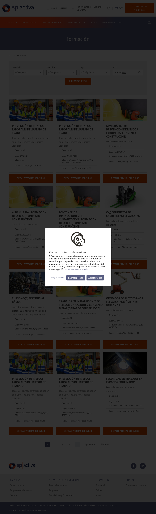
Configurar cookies (57, 278)
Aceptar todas (95, 277)
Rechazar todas (75, 277)
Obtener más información (77, 269)
